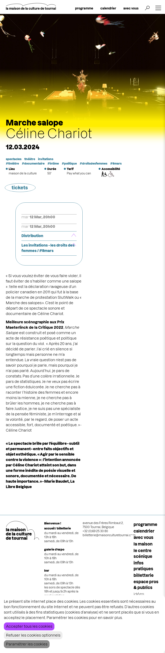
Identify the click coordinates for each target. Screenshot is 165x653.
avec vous (131, 8)
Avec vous (143, 537)
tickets (20, 187)
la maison (143, 544)
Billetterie (144, 575)
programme (84, 8)
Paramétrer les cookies (26, 644)
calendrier (108, 8)
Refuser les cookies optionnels (33, 635)
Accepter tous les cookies (29, 626)
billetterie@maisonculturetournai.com (109, 535)
